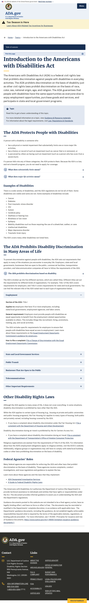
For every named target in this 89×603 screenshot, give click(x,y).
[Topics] (17, 37)
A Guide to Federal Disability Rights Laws (25, 482)
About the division (34, 562)
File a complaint (34, 573)
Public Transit (12, 362)
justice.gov (35, 593)
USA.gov (48, 586)
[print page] (44, 54)
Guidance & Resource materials (58, 118)
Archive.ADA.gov (36, 567)
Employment (11, 295)
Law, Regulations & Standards (60, 121)
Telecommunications (15, 378)
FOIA (32, 584)
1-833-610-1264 (13, 589)
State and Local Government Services (22, 354)
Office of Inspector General (53, 566)
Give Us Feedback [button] (77, 601)
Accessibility (36, 588)
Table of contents (12, 47)
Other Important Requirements (20, 386)
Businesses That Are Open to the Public (23, 370)
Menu (81, 6)
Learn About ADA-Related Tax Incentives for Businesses (30, 26)
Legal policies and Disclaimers (53, 580)
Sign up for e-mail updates (52, 592)
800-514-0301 (13, 587)
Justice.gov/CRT (51, 560)
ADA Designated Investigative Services (24, 479)
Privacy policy (36, 579)
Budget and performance (51, 573)
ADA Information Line (17, 584)
